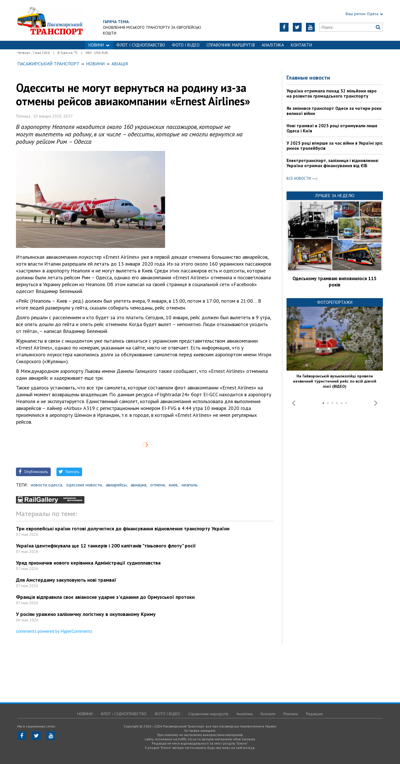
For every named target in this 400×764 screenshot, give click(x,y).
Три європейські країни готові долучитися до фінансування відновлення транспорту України (123, 528)
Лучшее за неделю (334, 195)
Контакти (301, 45)
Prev (293, 403)
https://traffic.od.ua (50, 20)
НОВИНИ (98, 45)
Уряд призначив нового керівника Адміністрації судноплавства (88, 562)
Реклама (290, 713)
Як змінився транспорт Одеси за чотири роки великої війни (334, 110)
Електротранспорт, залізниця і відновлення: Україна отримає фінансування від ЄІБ (333, 162)
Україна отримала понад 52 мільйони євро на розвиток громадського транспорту (332, 93)
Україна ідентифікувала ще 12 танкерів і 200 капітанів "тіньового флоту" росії (106, 545)
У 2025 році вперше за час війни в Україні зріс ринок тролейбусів (335, 145)
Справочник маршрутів (230, 45)
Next (375, 403)
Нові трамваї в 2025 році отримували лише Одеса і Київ (332, 128)
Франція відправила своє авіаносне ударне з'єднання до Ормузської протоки (105, 597)
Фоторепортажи (334, 302)
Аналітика (273, 45)
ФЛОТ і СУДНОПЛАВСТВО (140, 45)
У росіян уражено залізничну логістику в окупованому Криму (86, 614)
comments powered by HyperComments (54, 631)
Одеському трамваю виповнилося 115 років (335, 281)
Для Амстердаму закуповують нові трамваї (66, 580)
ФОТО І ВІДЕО (186, 45)
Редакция (314, 713)
